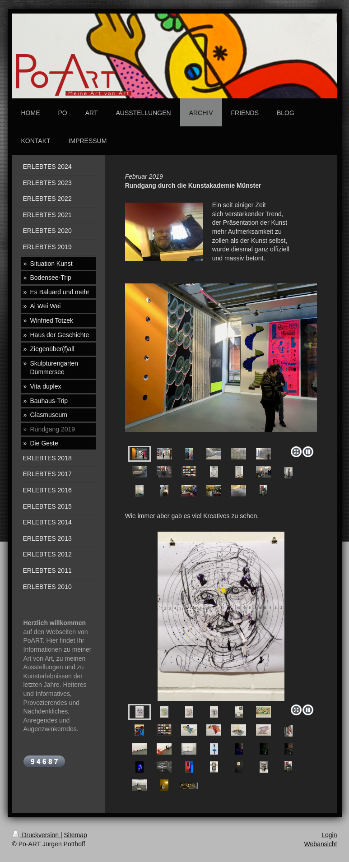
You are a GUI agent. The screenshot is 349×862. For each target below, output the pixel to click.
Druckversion (36, 835)
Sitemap (75, 835)
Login (329, 835)
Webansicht (320, 844)
